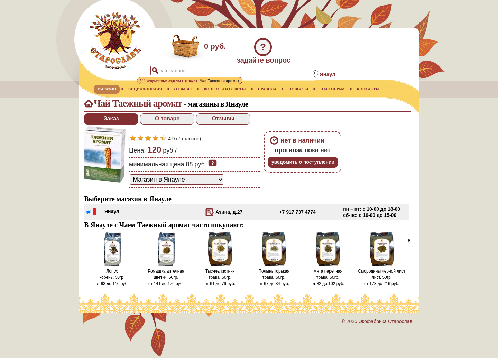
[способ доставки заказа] (176, 179)
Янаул (111, 211)
